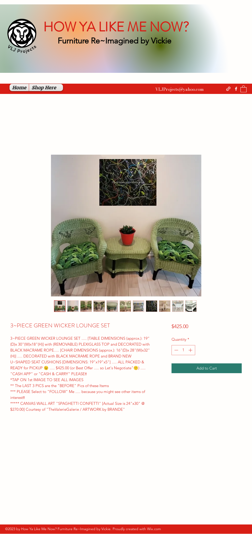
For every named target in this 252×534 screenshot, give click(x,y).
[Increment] (190, 350)
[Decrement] (175, 350)
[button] (243, 88)
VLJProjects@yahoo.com (179, 89)
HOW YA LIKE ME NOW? (116, 27)
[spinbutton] (183, 350)
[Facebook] (236, 88)
